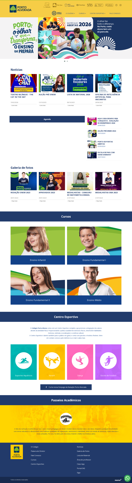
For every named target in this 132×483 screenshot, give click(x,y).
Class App (80, 464)
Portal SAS (81, 468)
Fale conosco (114, 13)
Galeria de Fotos (83, 451)
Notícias (80, 447)
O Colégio (34, 447)
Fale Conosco (36, 455)
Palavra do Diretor (38, 451)
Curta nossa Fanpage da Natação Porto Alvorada (66, 387)
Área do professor (84, 460)
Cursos (33, 460)
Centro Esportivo (37, 464)
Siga (78, 473)
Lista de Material (83, 455)
